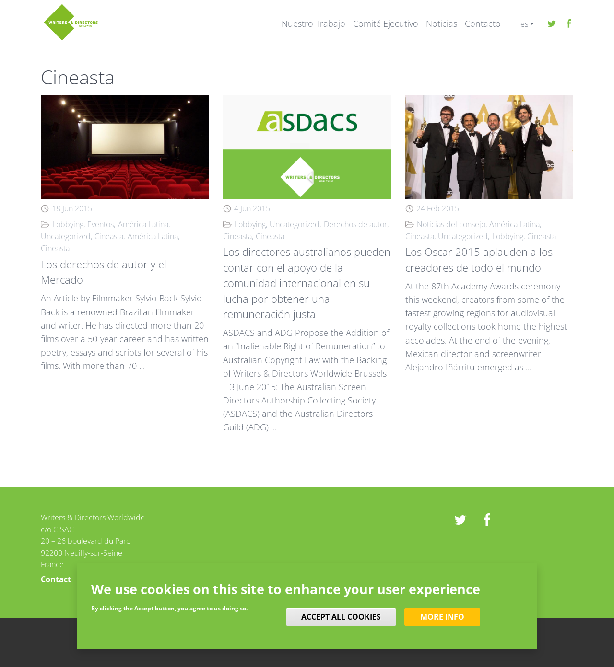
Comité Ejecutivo (385, 23)
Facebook (568, 24)
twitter (551, 24)
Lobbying (67, 224)
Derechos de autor (355, 224)
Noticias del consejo (451, 224)
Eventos (100, 224)
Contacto (483, 23)
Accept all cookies (341, 616)
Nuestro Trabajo (313, 23)
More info (442, 616)
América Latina (143, 224)
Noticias (441, 23)
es (524, 24)
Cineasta (108, 236)
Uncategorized (66, 236)
